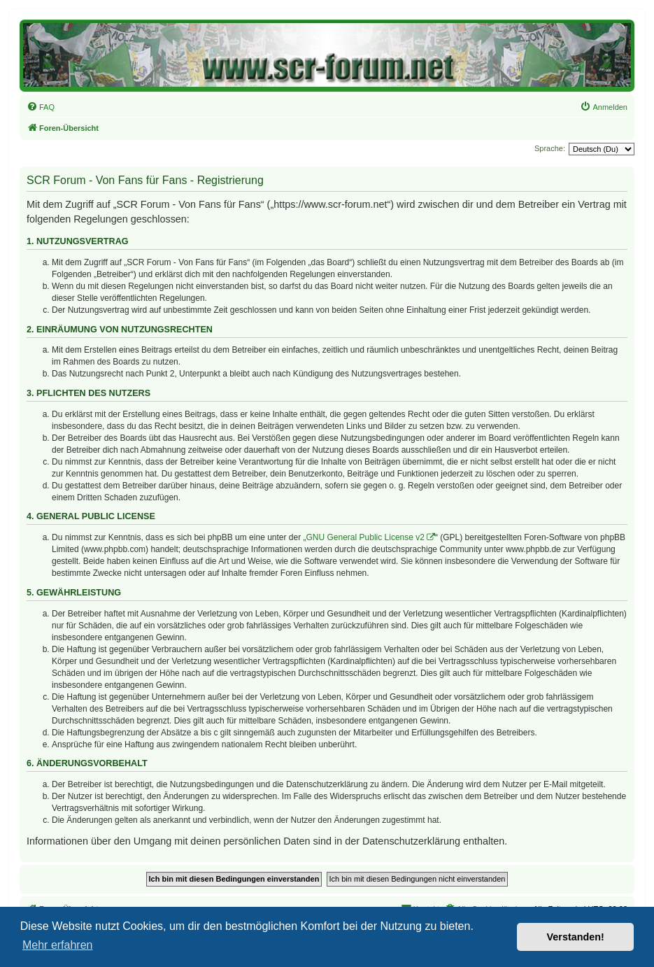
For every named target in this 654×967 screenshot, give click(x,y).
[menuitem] (41, 107)
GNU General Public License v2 (365, 537)
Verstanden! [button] (575, 937)
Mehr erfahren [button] (57, 945)
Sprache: (549, 148)
